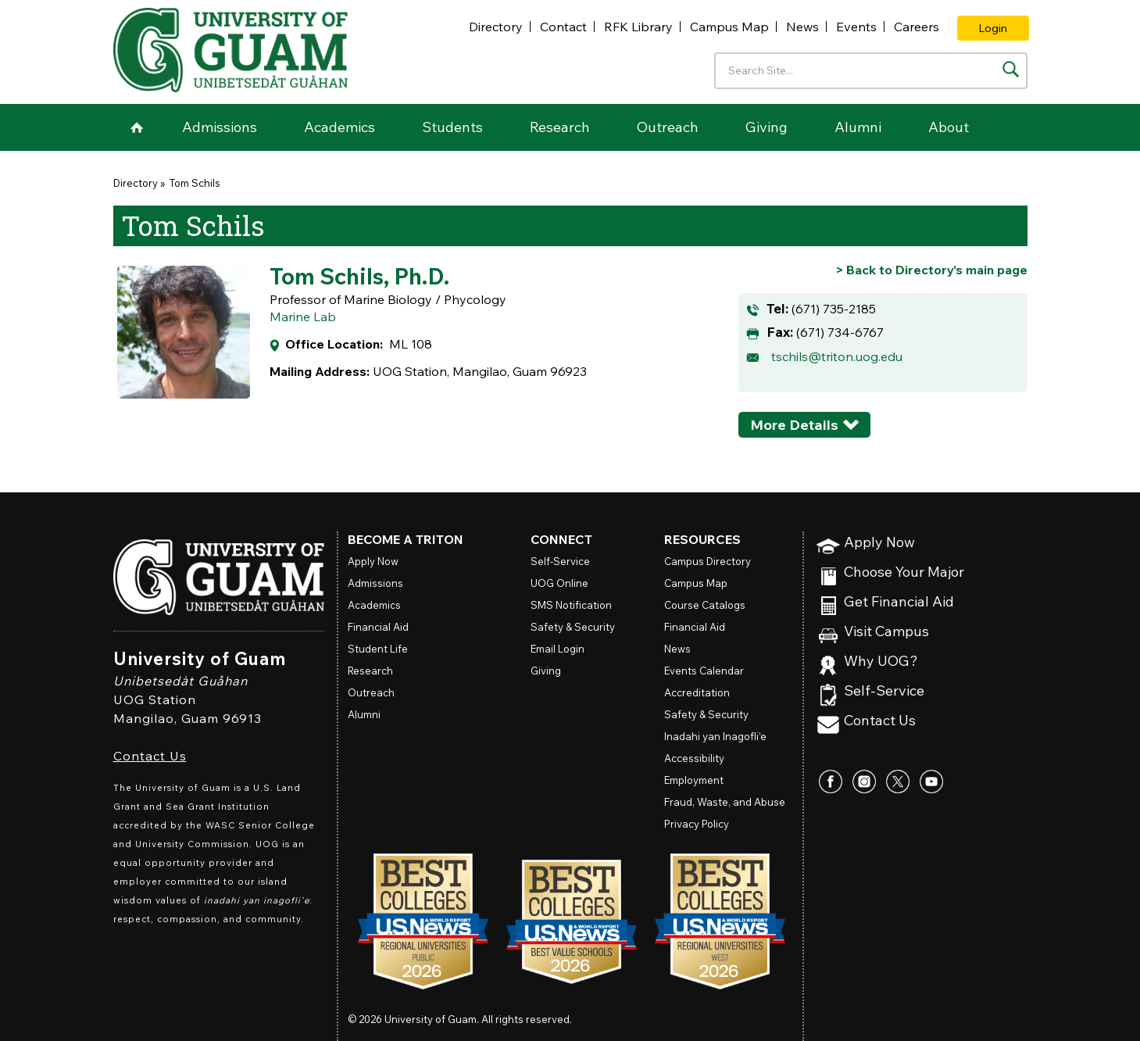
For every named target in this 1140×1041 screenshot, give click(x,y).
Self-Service (884, 691)
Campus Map (729, 26)
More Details (794, 425)
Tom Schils (193, 183)
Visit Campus (886, 632)
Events (856, 26)
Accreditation (697, 692)
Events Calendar (704, 670)
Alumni (857, 127)
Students (452, 127)
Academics (339, 127)
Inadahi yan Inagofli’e (715, 736)
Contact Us (150, 756)
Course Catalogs (704, 605)
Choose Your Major (904, 572)
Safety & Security (573, 627)
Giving (766, 127)
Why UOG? (881, 661)
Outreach (668, 127)
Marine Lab (303, 316)
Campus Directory (707, 561)
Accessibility (694, 758)
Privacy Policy (696, 823)
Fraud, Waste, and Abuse (724, 802)
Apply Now (879, 543)
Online (559, 583)
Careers (916, 26)
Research (560, 127)
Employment (694, 780)
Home (136, 127)
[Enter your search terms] (870, 70)
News (802, 26)
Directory (496, 26)
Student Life (378, 648)
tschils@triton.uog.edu (836, 356)
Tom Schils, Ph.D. (359, 276)
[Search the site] (1010, 69)
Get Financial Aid (899, 602)
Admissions (219, 127)
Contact (563, 26)
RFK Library (638, 26)
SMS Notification (571, 605)
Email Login (557, 648)
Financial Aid (378, 627)
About (948, 127)
